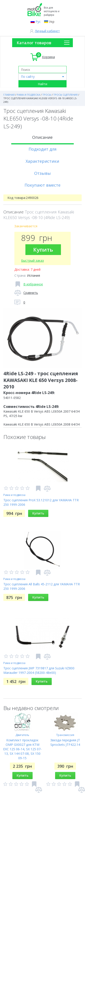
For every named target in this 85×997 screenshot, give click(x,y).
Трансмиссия (65, 735)
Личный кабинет (47, 31)
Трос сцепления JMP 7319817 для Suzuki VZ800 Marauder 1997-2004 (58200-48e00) (38, 670)
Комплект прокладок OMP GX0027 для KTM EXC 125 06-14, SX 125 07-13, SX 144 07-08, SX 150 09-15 (22, 749)
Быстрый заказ (32, 260)
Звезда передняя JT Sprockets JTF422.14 (65, 742)
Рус (38, 21)
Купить (43, 249)
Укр (51, 21)
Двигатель (22, 735)
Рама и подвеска (14, 495)
